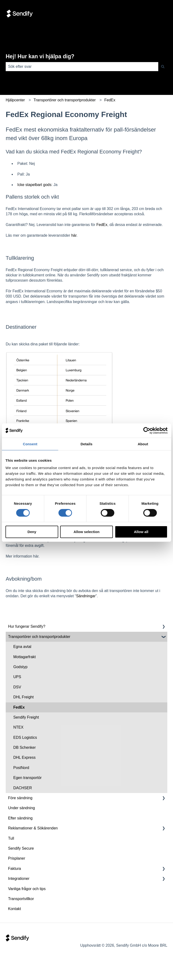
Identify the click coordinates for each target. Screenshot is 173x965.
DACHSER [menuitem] (22, 788)
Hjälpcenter (15, 100)
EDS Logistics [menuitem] (25, 737)
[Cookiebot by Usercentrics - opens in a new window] (147, 430)
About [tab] (143, 444)
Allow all (141, 532)
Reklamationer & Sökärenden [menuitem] (33, 828)
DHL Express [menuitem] (24, 757)
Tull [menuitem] (11, 838)
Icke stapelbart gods (34, 185)
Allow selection (86, 532)
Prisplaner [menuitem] (16, 858)
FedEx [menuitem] (19, 707)
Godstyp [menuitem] (20, 667)
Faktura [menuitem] (14, 869)
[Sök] (162, 66)
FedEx (109, 100)
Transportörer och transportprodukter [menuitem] (39, 637)
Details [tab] (86, 444)
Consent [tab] (30, 444)
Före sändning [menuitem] (20, 798)
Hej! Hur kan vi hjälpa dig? (40, 56)
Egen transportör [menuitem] (27, 778)
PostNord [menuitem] (21, 768)
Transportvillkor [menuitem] (21, 899)
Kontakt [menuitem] (14, 909)
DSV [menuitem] (17, 687)
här (74, 235)
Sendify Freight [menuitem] (26, 717)
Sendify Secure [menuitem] (21, 848)
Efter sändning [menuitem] (20, 818)
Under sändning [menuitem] (21, 808)
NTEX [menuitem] (18, 727)
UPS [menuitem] (17, 677)
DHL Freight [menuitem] (23, 697)
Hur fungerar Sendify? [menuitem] (26, 626)
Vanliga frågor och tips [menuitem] (27, 889)
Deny (32, 532)
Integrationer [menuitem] (18, 879)
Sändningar (86, 596)
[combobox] (82, 66)
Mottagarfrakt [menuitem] (24, 657)
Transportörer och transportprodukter (65, 100)
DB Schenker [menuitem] (24, 747)
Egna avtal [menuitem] (22, 647)
